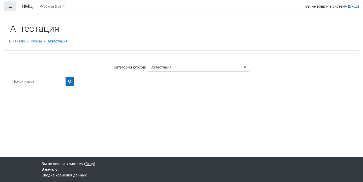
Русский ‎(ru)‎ (51, 6)
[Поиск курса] (37, 81)
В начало (17, 41)
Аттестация (57, 41)
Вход (353, 6)
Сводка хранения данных (64, 175)
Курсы (36, 41)
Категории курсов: (130, 67)
